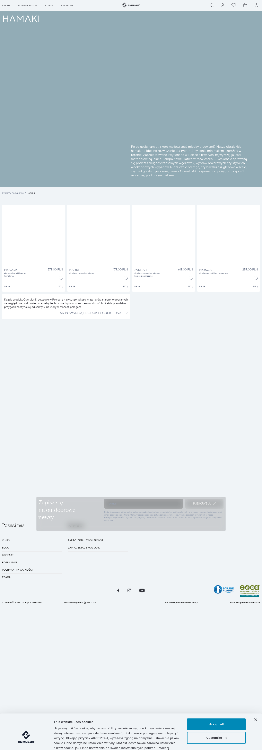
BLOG (5, 657)
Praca (6, 686)
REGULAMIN (9, 671)
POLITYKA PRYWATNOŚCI (17, 679)
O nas (6, 649)
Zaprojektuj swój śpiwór (86, 649)
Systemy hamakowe (13, 193)
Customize (216, 715)
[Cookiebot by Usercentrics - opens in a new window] (26, 742)
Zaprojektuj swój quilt (84, 657)
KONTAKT (8, 664)
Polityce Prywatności (114, 572)
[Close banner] (255, 697)
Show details (63, 742)
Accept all (216, 702)
